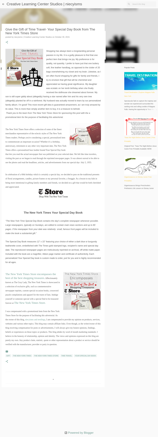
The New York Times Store (46, 356)
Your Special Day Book (85, 356)
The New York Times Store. (30, 302)
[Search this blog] (143, 4)
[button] (6, 42)
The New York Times (22, 356)
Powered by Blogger (79, 432)
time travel (66, 356)
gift (8, 356)
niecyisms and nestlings (35, 319)
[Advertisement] (53, 407)
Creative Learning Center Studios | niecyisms (44, 4)
